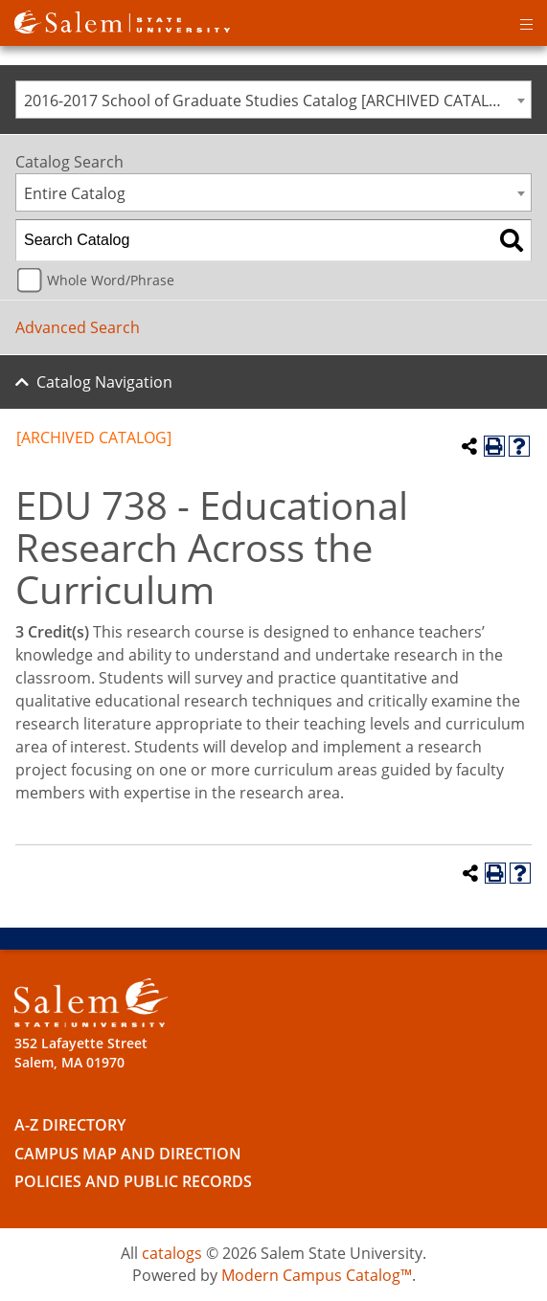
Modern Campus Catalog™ (316, 1275)
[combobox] (273, 99)
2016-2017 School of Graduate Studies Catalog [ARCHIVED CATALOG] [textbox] (270, 100)
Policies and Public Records (133, 1181)
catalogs (172, 1253)
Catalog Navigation (104, 382)
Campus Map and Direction (127, 1153)
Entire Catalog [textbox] (74, 193)
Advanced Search (77, 327)
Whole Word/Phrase (110, 280)
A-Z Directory (69, 1124)
